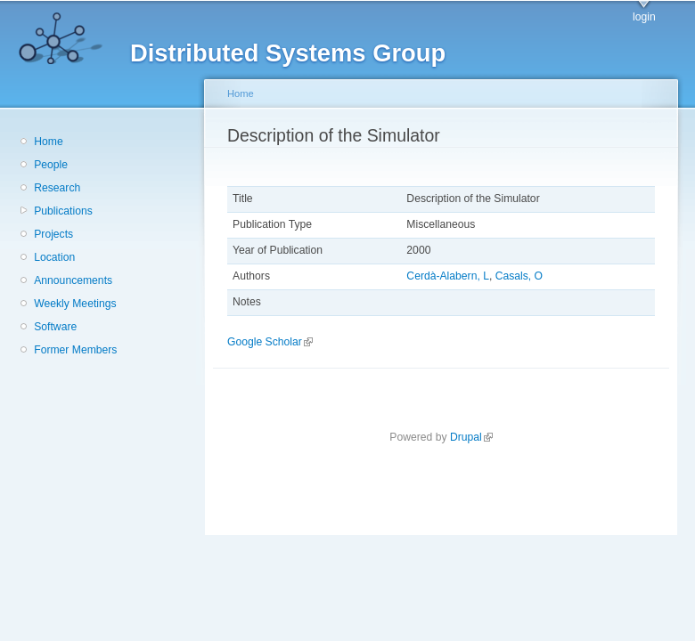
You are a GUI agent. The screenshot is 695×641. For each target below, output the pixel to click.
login (644, 17)
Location (54, 257)
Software (55, 326)
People (51, 164)
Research (57, 188)
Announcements (73, 280)
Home (48, 141)
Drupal (471, 437)
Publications (63, 211)
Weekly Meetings (75, 303)
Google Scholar (270, 342)
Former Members (75, 350)
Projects (53, 234)
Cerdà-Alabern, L (447, 276)
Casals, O (519, 276)
